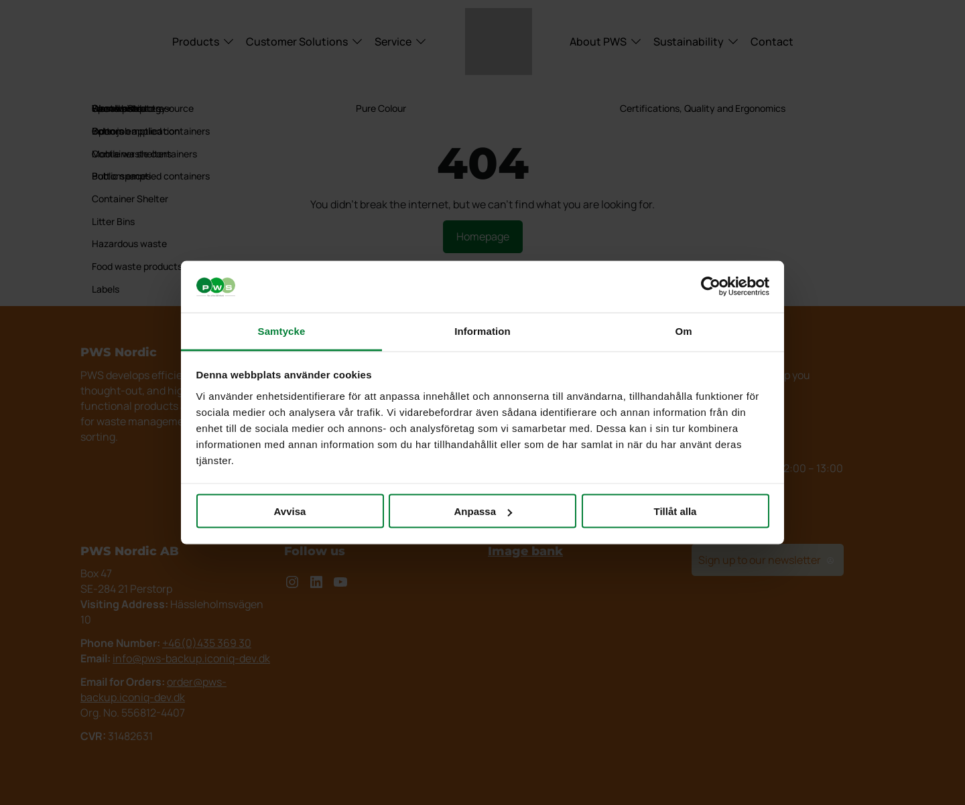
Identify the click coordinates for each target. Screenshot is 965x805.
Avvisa (290, 511)
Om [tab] (683, 330)
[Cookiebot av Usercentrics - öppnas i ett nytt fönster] (710, 287)
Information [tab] (482, 330)
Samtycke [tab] (282, 330)
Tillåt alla (675, 511)
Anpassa (483, 511)
